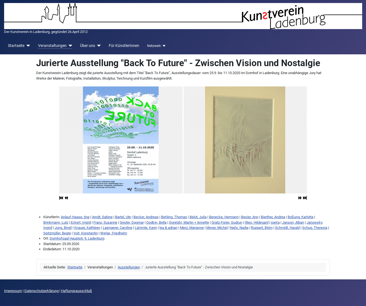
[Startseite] (27, 46)
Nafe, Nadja (239, 228)
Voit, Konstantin (85, 233)
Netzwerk (154, 46)
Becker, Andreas (146, 217)
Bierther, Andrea (273, 217)
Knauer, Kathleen (87, 228)
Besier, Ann (249, 217)
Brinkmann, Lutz (55, 222)
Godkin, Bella (156, 222)
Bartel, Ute (123, 217)
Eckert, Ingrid (81, 222)
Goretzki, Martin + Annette (189, 222)
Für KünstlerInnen (124, 45)
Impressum (13, 291)
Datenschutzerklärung (41, 291)
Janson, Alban (293, 222)
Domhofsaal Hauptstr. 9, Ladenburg (77, 238)
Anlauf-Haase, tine (75, 217)
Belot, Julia (198, 217)
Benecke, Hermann (224, 217)
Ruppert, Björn (262, 228)
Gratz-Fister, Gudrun (226, 222)
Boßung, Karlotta (300, 217)
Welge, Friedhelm (113, 233)
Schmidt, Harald (287, 228)
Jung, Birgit (63, 228)
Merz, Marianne (192, 228)
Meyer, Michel (217, 228)
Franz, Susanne (105, 222)
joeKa (275, 222)
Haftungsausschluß (76, 291)
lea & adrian (168, 228)
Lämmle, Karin (146, 228)
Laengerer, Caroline (117, 228)
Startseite (16, 45)
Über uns (87, 45)
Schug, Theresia (314, 228)
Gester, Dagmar (132, 222)
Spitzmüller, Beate (57, 233)
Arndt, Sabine (102, 217)
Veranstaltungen (52, 45)
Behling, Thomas (174, 217)
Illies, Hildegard (256, 222)
